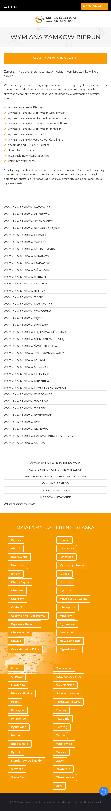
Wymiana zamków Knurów (26, 429)
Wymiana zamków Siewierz (26, 380)
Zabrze (61, 752)
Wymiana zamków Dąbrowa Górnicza (35, 332)
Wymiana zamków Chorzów (27, 214)
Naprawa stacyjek (55, 497)
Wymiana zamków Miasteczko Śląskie (35, 387)
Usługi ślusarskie (55, 490)
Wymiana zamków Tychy (24, 297)
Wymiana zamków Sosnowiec (28, 221)
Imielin (64, 540)
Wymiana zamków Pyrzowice (28, 394)
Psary (15, 702)
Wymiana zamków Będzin (25, 318)
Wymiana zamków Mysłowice (28, 304)
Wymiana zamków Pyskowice (28, 415)
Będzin (16, 540)
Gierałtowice (20, 632)
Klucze (64, 573)
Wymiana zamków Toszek (25, 408)
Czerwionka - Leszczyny (28, 615)
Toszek (61, 710)
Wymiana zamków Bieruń (25, 290)
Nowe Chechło (70, 641)
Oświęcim (18, 685)
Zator (60, 760)
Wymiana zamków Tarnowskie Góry (34, 353)
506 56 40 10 (95, 6)
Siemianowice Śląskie (26, 760)
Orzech (16, 668)
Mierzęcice (67, 607)
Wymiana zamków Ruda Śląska (29, 249)
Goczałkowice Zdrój (25, 649)
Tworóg (61, 727)
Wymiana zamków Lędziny (25, 283)
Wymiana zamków (55, 483)
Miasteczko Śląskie (73, 599)
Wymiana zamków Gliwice (25, 235)
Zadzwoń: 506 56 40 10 (55, 58)
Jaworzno (67, 548)
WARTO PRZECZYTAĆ (19, 504)
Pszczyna (17, 710)
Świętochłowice (67, 693)
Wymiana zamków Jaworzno (28, 311)
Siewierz (17, 769)
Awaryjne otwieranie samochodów (55, 476)
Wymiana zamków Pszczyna (27, 262)
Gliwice (16, 641)
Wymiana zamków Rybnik (25, 422)
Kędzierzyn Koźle (72, 565)
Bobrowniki (19, 557)
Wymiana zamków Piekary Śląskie (32, 228)
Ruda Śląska (19, 744)
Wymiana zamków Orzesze (26, 366)
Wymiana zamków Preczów (27, 373)
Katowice (66, 557)
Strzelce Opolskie (68, 676)
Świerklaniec (65, 685)
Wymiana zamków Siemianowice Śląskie (37, 339)
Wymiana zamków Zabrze (25, 242)
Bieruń (15, 548)
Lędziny (65, 590)
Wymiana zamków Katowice (27, 207)
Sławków (17, 777)
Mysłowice (67, 624)
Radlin (15, 735)
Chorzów (17, 599)
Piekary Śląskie (21, 693)
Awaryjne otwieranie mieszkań (55, 469)
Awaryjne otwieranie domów (55, 462)
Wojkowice (64, 744)
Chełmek (17, 590)
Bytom (15, 573)
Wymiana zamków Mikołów (26, 256)
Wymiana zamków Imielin (25, 276)
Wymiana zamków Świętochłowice (33, 346)
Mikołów (66, 615)
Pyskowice (18, 727)
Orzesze (17, 676)
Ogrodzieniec (69, 649)
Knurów (65, 582)
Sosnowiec (64, 668)
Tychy (60, 735)
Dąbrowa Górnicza (24, 624)
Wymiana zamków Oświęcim (27, 269)
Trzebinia (63, 718)
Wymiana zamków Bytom (24, 360)
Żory (59, 786)
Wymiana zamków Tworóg (26, 401)
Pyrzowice (18, 718)
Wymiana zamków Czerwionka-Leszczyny (39, 436)
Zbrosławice (65, 777)
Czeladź (16, 607)
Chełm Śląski (20, 582)
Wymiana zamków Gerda (24, 443)
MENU (10, 6)
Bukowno (18, 565)
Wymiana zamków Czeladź (26, 325)
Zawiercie (63, 769)
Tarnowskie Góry (68, 702)
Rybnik (16, 752)
